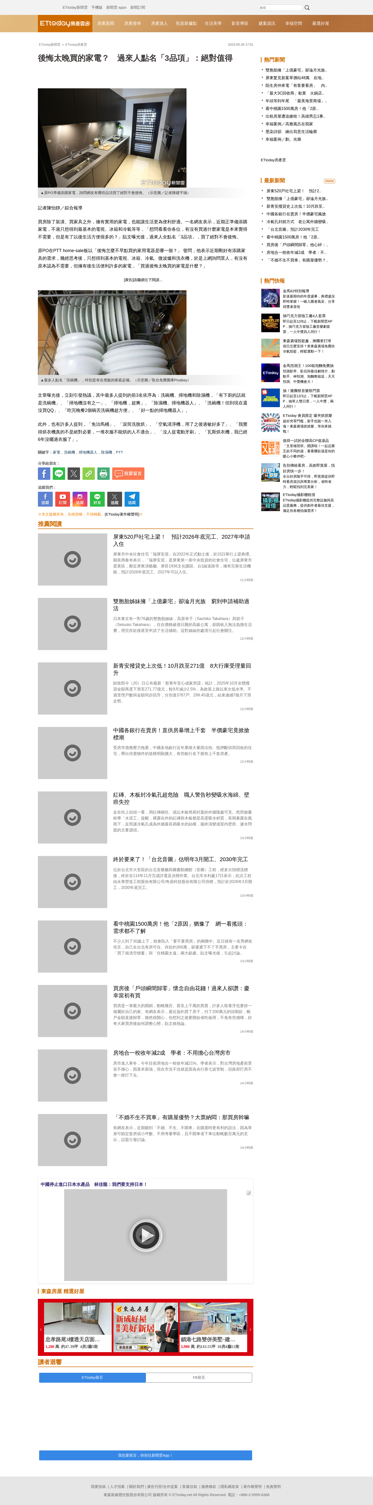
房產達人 (159, 23)
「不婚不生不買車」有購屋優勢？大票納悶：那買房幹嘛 (181, 1117)
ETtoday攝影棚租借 (299, 494)
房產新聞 (105, 23)
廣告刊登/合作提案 (162, 1486)
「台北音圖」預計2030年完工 (292, 229)
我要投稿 (98, 1486)
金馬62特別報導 (296, 291)
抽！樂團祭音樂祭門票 (301, 391)
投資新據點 (186, 23)
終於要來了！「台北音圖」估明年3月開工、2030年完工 (180, 859)
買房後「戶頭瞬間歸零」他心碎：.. (297, 245)
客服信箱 (189, 1486)
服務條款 (208, 1486)
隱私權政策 (229, 1486)
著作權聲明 (252, 1486)
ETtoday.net (182, 1495)
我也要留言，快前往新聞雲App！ (145, 1455)
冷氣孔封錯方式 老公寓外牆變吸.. (297, 222)
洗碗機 (69, 452)
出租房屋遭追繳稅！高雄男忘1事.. (295, 116)
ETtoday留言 (92, 1377)
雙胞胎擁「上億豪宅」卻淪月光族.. (296, 70)
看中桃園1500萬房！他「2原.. (292, 108)
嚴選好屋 (320, 23)
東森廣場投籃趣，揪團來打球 (307, 341)
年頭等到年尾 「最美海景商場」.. (296, 101)
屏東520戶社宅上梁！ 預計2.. (293, 191)
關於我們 (136, 1486)
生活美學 (213, 23)
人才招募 (117, 1486)
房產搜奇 (132, 23)
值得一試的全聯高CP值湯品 (306, 440)
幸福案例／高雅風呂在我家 (289, 124)
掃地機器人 (88, 452)
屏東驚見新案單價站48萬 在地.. (295, 78)
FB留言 (199, 1377)
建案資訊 (267, 23)
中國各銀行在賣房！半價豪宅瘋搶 (296, 214)
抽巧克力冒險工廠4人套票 (304, 316)
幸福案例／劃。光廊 (283, 139)
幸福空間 (293, 23)
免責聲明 (273, 1486)
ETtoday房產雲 (65, 23)
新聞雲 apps (116, 2)
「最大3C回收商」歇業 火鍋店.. (295, 93)
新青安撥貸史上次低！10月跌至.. (295, 206)
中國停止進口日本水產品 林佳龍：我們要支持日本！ (94, 1184)
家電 (56, 452)
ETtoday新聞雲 (75, 2)
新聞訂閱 (137, 2)
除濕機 (106, 452)
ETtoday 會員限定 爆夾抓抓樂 (307, 415)
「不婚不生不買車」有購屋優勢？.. (297, 260)
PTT (119, 452)
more (329, 181)
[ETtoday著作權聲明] (122, 514)
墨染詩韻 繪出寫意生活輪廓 (291, 132)
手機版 (97, 2)
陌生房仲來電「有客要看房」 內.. (296, 85)
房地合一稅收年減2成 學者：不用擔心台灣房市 (172, 1053)
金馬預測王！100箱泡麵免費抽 (308, 365)
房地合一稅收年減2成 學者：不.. (296, 252)
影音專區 (240, 23)
